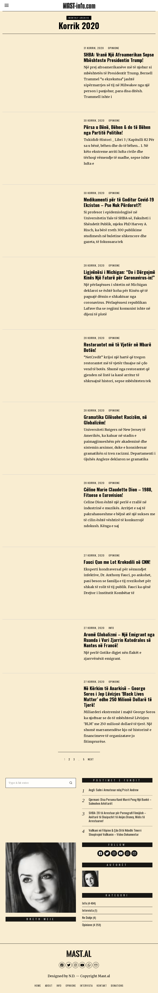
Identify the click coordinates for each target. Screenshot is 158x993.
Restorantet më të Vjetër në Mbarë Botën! (117, 347)
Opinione (113, 48)
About (48, 983)
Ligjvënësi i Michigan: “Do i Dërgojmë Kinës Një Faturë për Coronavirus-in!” (119, 274)
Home (38, 983)
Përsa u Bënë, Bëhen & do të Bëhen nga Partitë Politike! (117, 129)
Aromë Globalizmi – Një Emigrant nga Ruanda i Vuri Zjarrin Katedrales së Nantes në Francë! (119, 640)
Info (111, 628)
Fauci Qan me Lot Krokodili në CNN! (117, 561)
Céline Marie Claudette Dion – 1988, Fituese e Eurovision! (118, 492)
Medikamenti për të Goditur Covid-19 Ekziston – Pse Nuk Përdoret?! (119, 202)
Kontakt (102, 983)
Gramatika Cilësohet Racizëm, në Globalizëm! (115, 419)
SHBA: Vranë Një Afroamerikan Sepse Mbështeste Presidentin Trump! (119, 57)
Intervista (86, 983)
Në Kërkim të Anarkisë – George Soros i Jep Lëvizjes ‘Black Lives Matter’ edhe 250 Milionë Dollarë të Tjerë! (118, 696)
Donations (117, 983)
